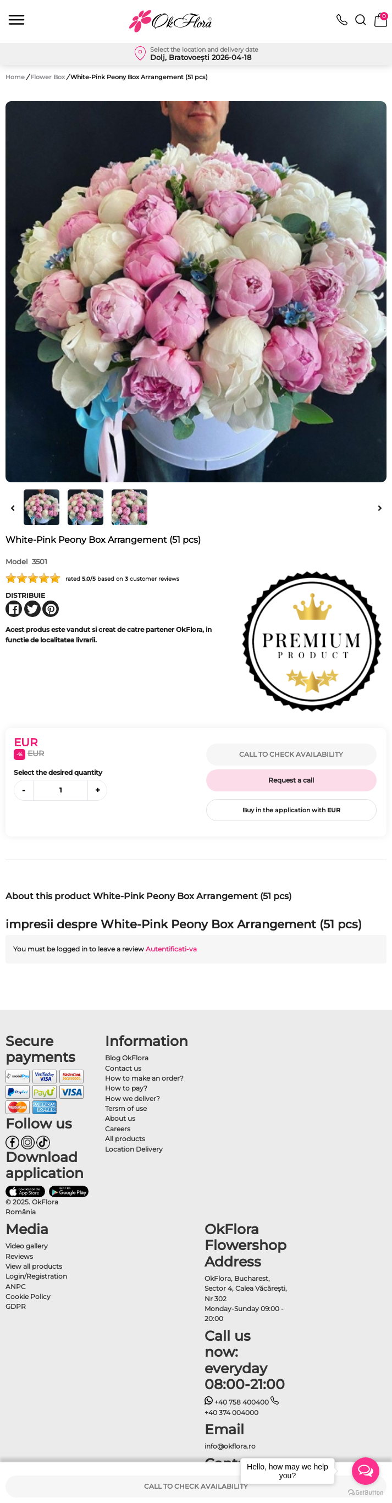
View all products (33, 1266)
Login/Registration (36, 1276)
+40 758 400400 (237, 1402)
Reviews (19, 1256)
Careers (117, 1129)
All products (125, 1139)
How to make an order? (144, 1078)
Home (15, 77)
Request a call (291, 780)
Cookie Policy (28, 1296)
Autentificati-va (171, 949)
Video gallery (26, 1246)
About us (120, 1118)
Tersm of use (126, 1108)
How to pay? (126, 1088)
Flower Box (48, 77)
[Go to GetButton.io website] (365, 1492)
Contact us (123, 1068)
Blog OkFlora (126, 1058)
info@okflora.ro (230, 1446)
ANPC (15, 1286)
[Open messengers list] (365, 1471)
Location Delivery (134, 1149)
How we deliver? (132, 1098)
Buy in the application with (291, 810)
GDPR (15, 1306)
